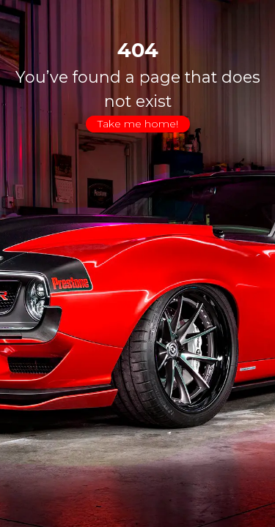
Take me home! (138, 123)
